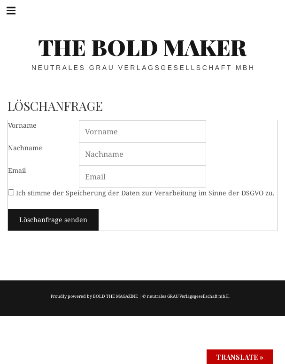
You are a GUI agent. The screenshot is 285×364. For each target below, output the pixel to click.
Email (17, 170)
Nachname (25, 147)
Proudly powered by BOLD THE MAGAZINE (94, 296)
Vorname (22, 125)
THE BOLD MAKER (142, 47)
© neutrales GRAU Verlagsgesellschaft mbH (185, 296)
